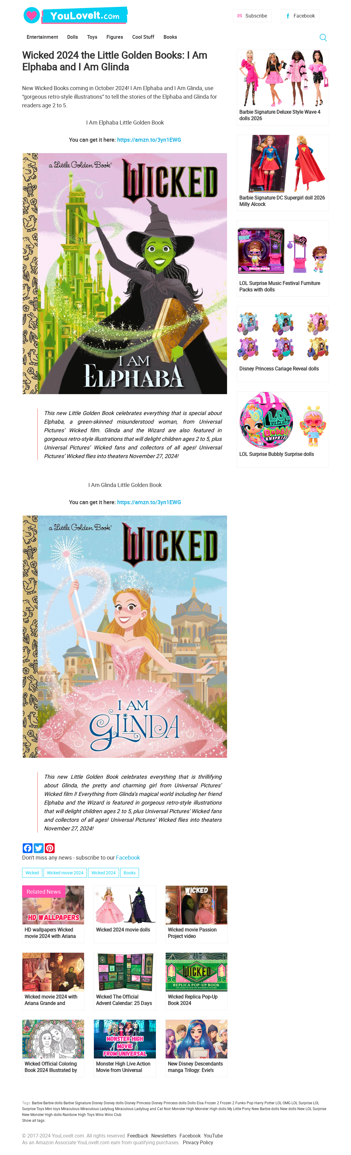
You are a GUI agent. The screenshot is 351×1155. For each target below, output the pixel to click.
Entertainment (42, 37)
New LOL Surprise (311, 1108)
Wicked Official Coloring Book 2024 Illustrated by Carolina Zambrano (51, 1067)
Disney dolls (114, 1102)
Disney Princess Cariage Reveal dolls (279, 369)
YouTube (213, 1135)
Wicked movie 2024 (65, 873)
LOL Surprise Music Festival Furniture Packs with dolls (279, 286)
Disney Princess (138, 1102)
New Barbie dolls (265, 1108)
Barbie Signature (77, 1102)
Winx (99, 1114)
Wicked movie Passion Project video (192, 933)
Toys (92, 37)
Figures (114, 37)
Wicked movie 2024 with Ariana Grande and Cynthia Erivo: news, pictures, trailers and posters (51, 1000)
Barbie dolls (53, 1102)
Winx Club (113, 1114)
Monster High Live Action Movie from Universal (123, 1067)
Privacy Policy (198, 1142)
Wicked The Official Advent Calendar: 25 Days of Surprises (124, 1000)
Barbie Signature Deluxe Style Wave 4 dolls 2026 (279, 115)
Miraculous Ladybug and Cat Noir (143, 1108)
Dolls (72, 37)
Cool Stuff (143, 37)
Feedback (137, 1135)
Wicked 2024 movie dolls (123, 930)
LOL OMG (283, 1102)
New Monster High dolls (42, 1114)
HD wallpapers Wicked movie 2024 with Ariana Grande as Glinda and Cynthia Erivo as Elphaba (52, 933)
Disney (97, 1102)
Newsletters (163, 1135)
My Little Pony (239, 1108)
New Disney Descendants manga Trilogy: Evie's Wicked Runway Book (195, 1067)
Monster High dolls (210, 1108)
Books (170, 37)
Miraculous (70, 1108)
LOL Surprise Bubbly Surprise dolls (276, 454)
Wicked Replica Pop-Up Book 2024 (193, 1000)
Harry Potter (264, 1102)
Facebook (304, 15)
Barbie (37, 1102)
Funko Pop (244, 1102)
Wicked (32, 873)
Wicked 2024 (103, 873)
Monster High (183, 1108)
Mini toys (52, 1108)
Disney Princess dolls (169, 1102)
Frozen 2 (227, 1102)
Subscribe (256, 15)
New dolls (288, 1108)
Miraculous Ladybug (97, 1108)
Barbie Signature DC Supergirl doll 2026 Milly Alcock (282, 201)
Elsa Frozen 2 (208, 1102)
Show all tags (33, 1120)
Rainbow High (74, 1114)
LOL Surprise (301, 1102)
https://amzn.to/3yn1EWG (149, 139)
